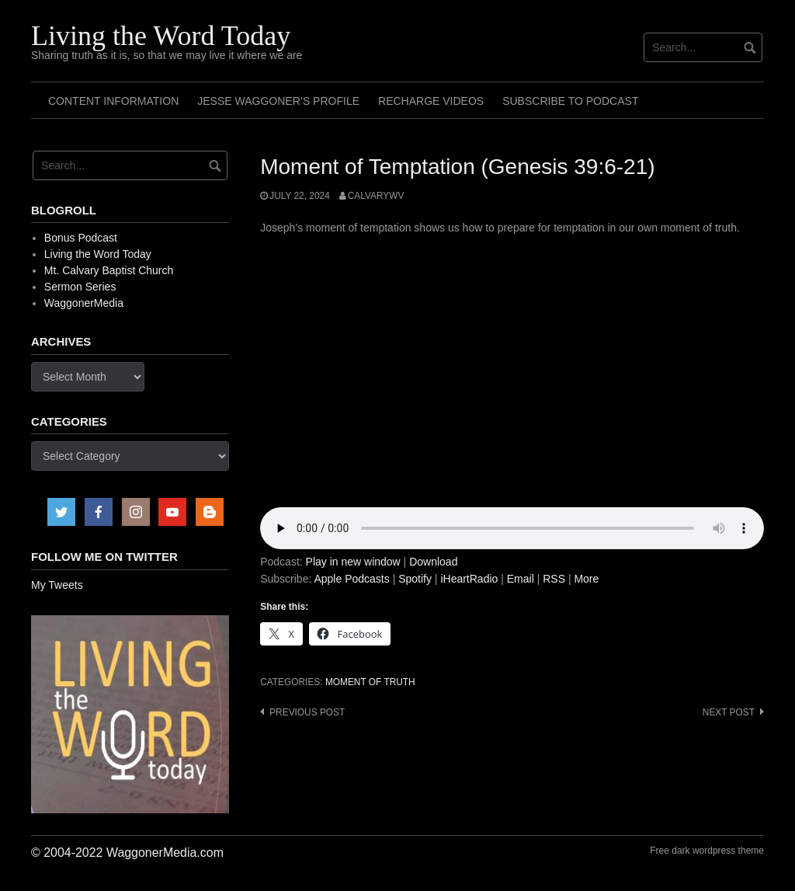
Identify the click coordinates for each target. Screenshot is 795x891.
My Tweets (57, 585)
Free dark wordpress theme (707, 850)
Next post (729, 712)
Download (433, 561)
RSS (554, 579)
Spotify (415, 579)
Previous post (307, 712)
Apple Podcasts (351, 579)
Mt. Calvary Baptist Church (109, 270)
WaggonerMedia (83, 303)
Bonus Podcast (80, 237)
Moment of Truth (370, 682)
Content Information (113, 101)
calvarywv (376, 195)
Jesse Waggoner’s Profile (278, 101)
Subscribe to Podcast (570, 101)
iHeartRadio (469, 579)
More (586, 579)
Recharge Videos (431, 101)
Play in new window (353, 561)
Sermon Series (80, 286)
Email (520, 579)
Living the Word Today (160, 35)
